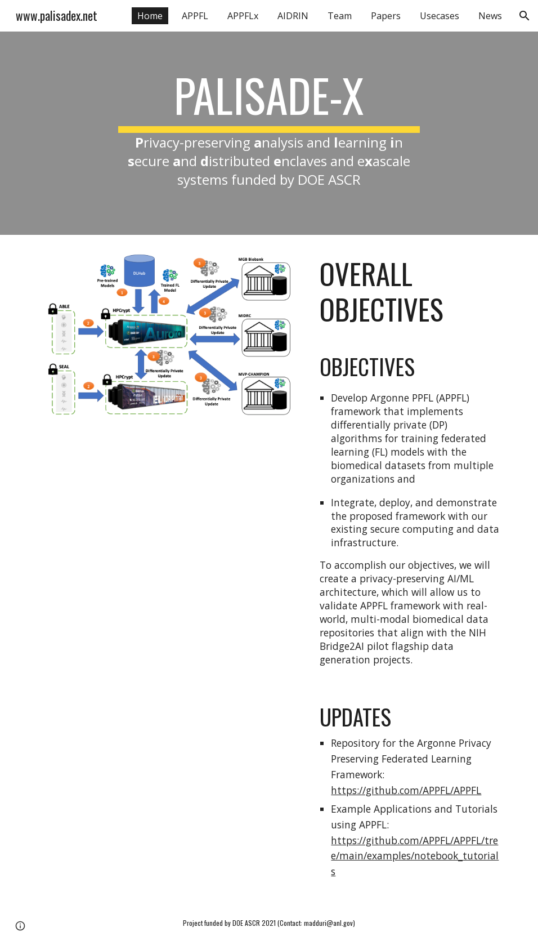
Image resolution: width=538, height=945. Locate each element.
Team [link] (340, 16)
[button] (524, 15)
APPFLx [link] (242, 16)
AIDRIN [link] (292, 16)
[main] (269, 133)
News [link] (490, 16)
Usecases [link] (439, 16)
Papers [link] (386, 16)
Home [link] (150, 16)
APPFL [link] (195, 16)
